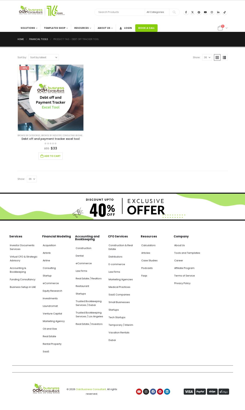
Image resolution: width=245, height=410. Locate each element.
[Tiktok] (224, 12)
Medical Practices (119, 287)
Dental (80, 255)
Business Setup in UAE (23, 287)
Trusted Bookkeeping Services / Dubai (89, 303)
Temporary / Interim (121, 325)
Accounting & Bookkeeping (18, 269)
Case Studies (149, 260)
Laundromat (50, 306)
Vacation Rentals (119, 332)
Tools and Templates (187, 252)
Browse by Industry (51, 135)
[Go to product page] (51, 98)
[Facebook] (186, 12)
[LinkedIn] (218, 12)
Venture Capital (52, 313)
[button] (217, 57)
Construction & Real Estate (121, 247)
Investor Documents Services (22, 247)
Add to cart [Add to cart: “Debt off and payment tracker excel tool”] (52, 156)
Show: (196, 57)
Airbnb (47, 252)
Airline (46, 260)
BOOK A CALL (146, 28)
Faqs (144, 275)
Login (125, 28)
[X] (192, 12)
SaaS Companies (119, 294)
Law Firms (81, 271)
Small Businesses (119, 302)
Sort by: (22, 57)
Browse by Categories (29, 135)
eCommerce (51, 283)
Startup (47, 275)
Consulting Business (74, 135)
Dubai (112, 340)
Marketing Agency (54, 321)
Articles (145, 252)
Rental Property (52, 344)
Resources (81, 28)
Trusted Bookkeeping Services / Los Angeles (89, 314)
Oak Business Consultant (91, 389)
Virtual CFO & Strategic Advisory (23, 258)
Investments (50, 298)
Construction (83, 248)
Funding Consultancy (22, 279)
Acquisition (49, 245)
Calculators (148, 245)
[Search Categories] (157, 12)
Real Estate (49, 336)
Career (178, 260)
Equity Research (52, 290)
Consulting (49, 268)
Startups (81, 293)
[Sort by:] (44, 57)
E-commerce (117, 264)
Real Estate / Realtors (89, 278)
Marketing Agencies (121, 279)
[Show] (207, 57)
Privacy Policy (182, 283)
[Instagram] (212, 12)
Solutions (28, 28)
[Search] (174, 12)
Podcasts (147, 268)
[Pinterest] (199, 12)
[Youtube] (205, 12)
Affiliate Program (184, 268)
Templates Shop (54, 28)
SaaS (46, 351)
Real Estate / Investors (89, 324)
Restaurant (82, 286)
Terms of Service (184, 275)
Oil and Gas (50, 328)
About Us (104, 28)
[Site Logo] (41, 12)
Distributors (115, 256)
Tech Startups (117, 317)
